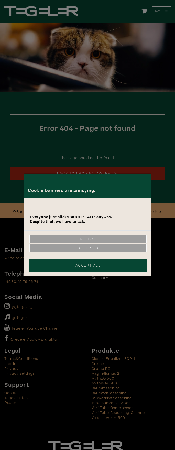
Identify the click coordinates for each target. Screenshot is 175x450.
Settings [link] (88, 248)
